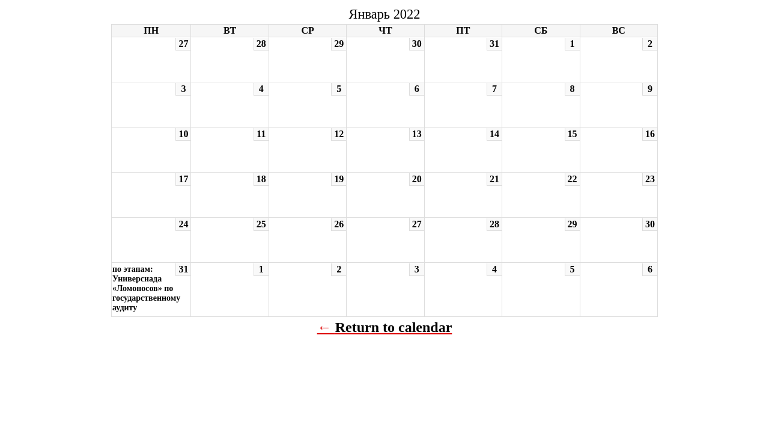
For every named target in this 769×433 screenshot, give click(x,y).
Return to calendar (393, 327)
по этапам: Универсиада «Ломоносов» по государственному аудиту (146, 288)
